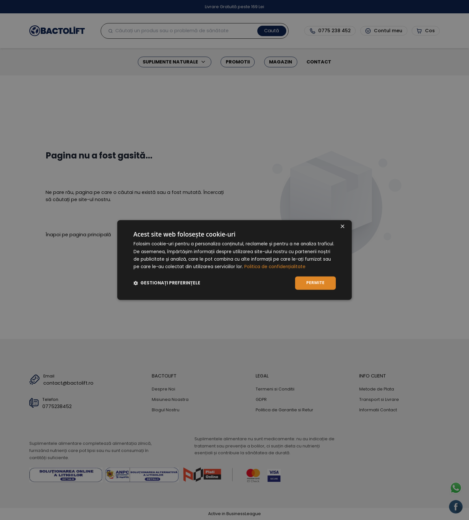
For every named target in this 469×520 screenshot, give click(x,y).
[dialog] (234, 260)
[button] (167, 283)
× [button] (342, 227)
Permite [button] (315, 283)
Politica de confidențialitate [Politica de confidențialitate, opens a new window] (275, 267)
